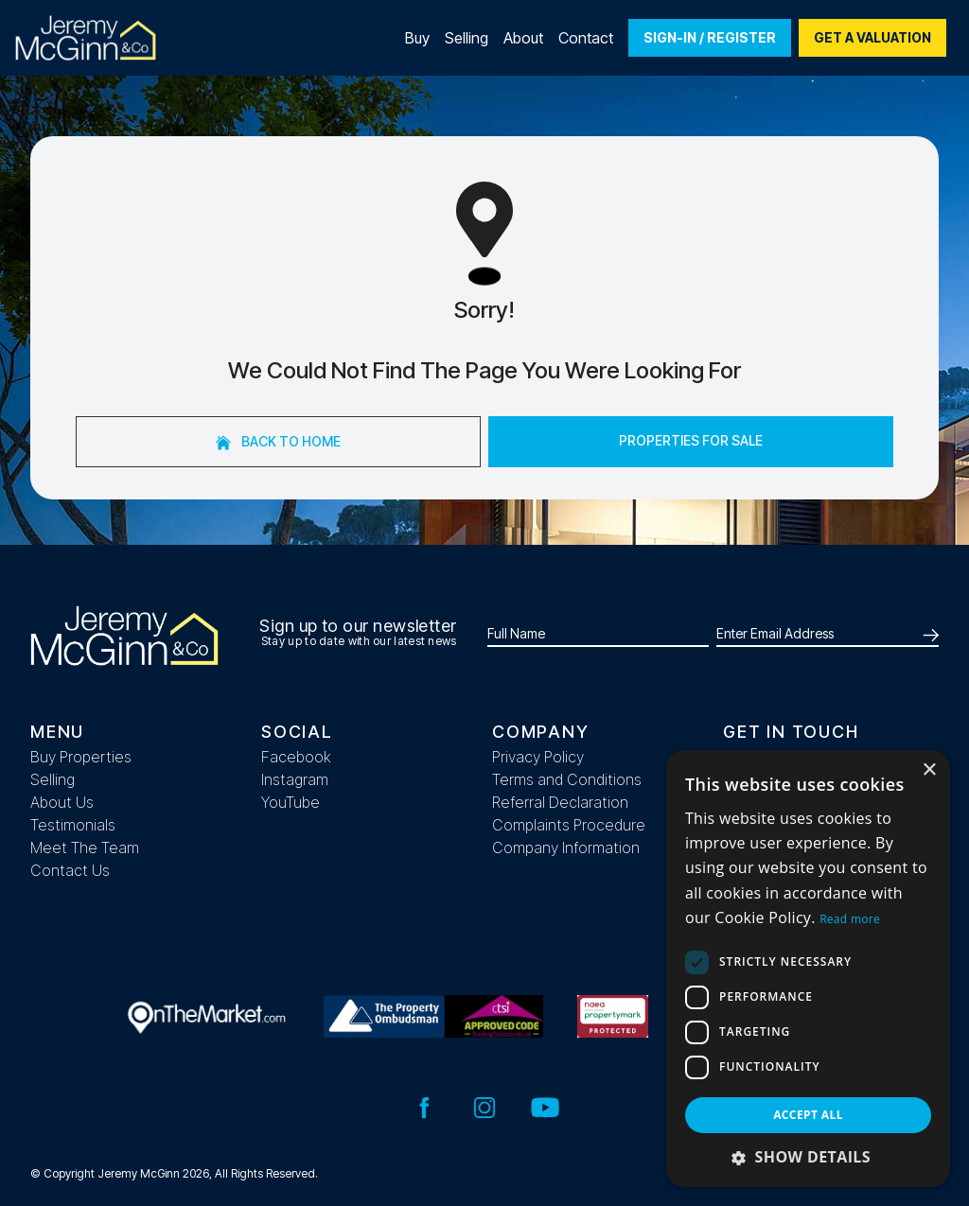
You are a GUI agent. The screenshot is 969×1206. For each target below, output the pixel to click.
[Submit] (927, 633)
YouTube (290, 802)
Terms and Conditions (567, 779)
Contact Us (70, 870)
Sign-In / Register (709, 37)
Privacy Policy (538, 756)
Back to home (278, 441)
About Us (62, 802)
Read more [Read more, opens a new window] (849, 919)
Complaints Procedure (568, 824)
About (523, 37)
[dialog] (808, 968)
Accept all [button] (808, 1115)
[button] (808, 1156)
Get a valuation (872, 37)
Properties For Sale (691, 440)
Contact (585, 37)
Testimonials (72, 824)
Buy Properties (81, 756)
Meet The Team (84, 847)
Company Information (566, 847)
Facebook (296, 756)
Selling (466, 37)
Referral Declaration (560, 802)
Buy (417, 37)
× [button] (929, 770)
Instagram (294, 779)
